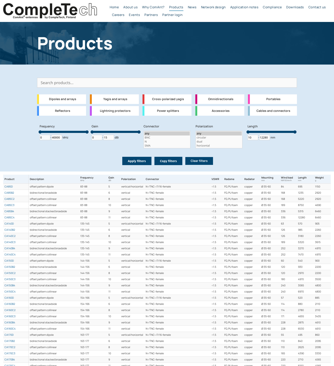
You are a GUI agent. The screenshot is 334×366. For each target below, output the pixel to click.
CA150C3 (10, 279)
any (167, 133)
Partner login (172, 15)
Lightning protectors (115, 111)
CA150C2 (10, 273)
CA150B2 (9, 267)
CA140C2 (10, 236)
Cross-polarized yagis (168, 99)
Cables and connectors (273, 111)
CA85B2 (9, 193)
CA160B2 (9, 304)
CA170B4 (9, 359)
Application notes (244, 7)
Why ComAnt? (153, 7)
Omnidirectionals (220, 99)
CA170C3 (9, 353)
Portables (273, 99)
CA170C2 (9, 347)
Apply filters (137, 161)
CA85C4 (9, 217)
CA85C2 (9, 199)
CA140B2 (9, 230)
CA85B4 (9, 211)
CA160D (9, 298)
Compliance (272, 7)
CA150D (9, 260)
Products (176, 7)
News (192, 7)
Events (134, 15)
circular (219, 137)
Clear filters (199, 161)
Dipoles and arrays (62, 99)
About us (130, 7)
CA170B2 (9, 341)
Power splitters (168, 111)
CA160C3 (10, 316)
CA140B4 (9, 248)
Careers (118, 15)
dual (219, 142)
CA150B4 (9, 285)
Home (114, 7)
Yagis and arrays (115, 99)
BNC (167, 137)
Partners (151, 15)
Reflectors (62, 111)
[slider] (40, 132)
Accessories (221, 111)
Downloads (295, 7)
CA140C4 (10, 254)
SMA (167, 146)
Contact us (317, 7)
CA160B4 (9, 322)
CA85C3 (9, 205)
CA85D (8, 186)
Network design (213, 7)
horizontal (219, 146)
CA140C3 (10, 242)
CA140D (9, 223)
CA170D (9, 335)
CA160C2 (10, 310)
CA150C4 (10, 291)
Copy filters (168, 161)
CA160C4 (10, 328)
